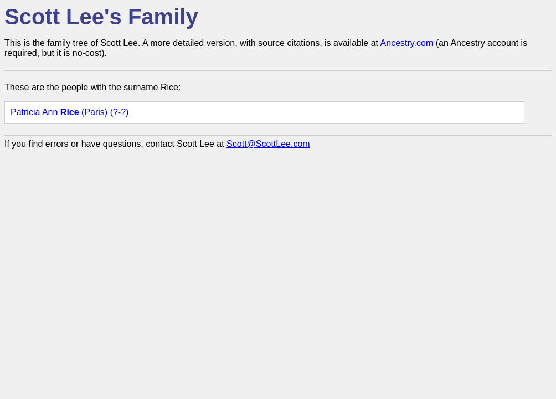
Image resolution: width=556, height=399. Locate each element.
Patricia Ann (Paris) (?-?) (69, 112)
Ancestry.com (407, 43)
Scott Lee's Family (101, 16)
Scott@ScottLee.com (268, 144)
